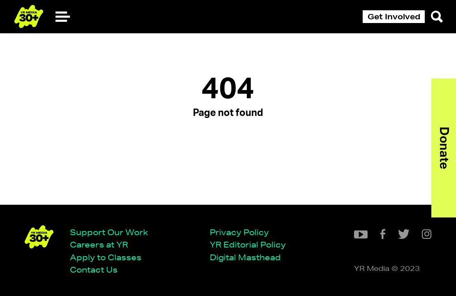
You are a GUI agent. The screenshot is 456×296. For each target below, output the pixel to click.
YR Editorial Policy (248, 245)
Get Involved (394, 16)
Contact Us (94, 270)
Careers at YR (99, 245)
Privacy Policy (239, 232)
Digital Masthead (245, 257)
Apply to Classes (105, 257)
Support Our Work (109, 232)
